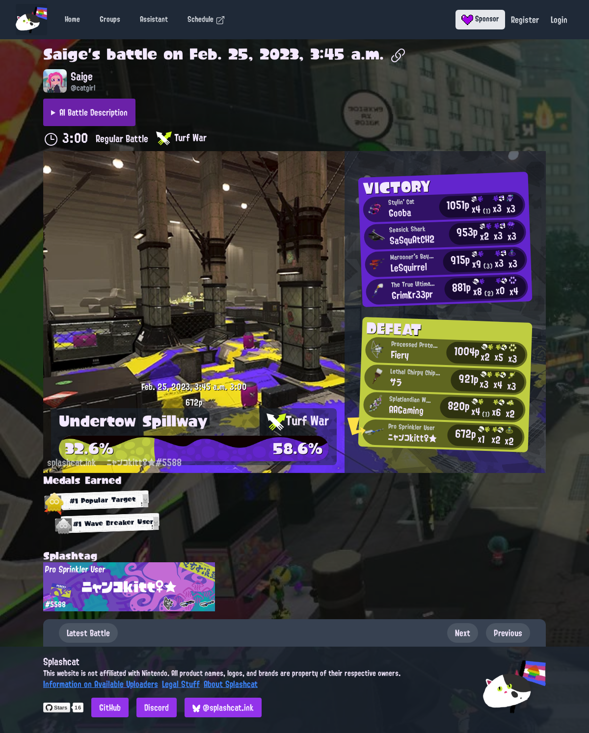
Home (72, 19)
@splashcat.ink (223, 707)
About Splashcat (231, 684)
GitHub (110, 707)
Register (525, 19)
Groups (110, 19)
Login (559, 19)
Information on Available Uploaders (100, 684)
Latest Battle (88, 633)
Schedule (206, 19)
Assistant (154, 19)
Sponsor (480, 19)
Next (462, 633)
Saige (65, 54)
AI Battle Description (93, 112)
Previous (508, 633)
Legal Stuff (181, 684)
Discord (156, 707)
